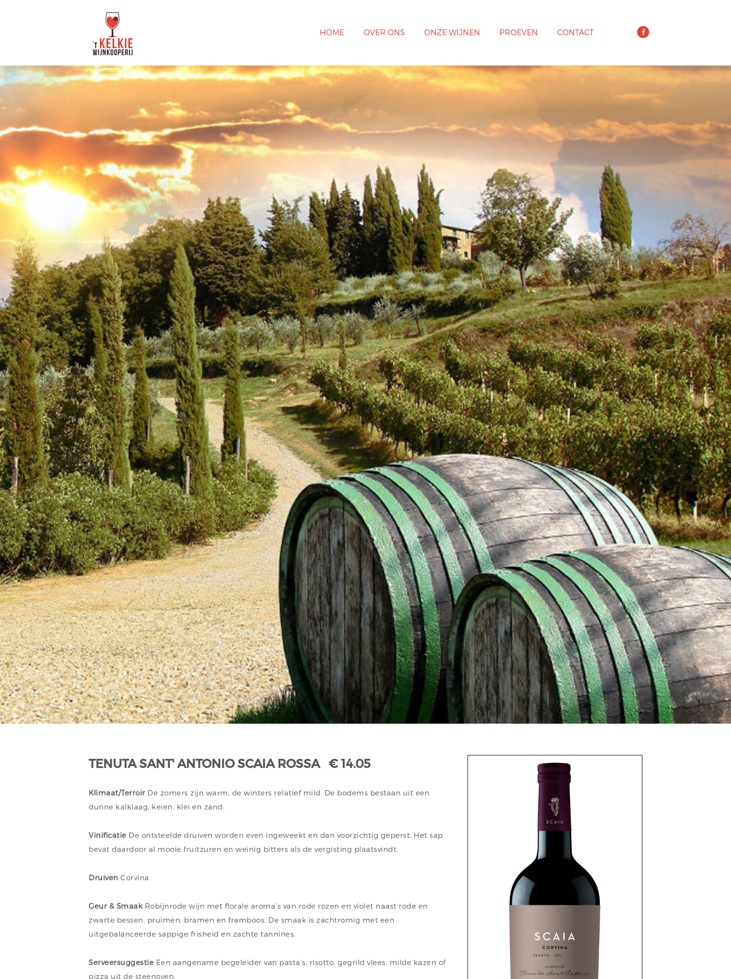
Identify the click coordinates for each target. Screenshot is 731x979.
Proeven (518, 32)
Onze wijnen (452, 32)
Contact (575, 32)
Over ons (384, 32)
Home (332, 32)
